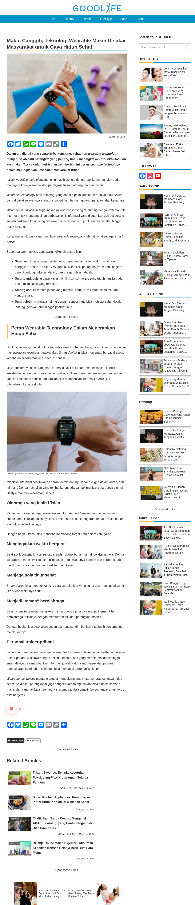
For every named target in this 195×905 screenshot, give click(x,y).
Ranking (99, 893)
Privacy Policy (183, 893)
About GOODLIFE (118, 893)
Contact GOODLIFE (145, 893)
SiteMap (166, 893)
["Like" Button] (11, 709)
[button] (187, 47)
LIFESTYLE (15, 740)
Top (88, 893)
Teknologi (33, 740)
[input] (165, 47)
